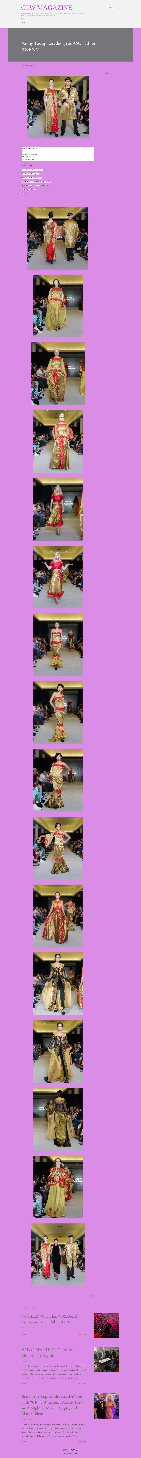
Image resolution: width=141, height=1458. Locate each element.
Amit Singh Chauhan (44, 182)
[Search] (110, 7)
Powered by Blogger (70, 1450)
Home (24, 22)
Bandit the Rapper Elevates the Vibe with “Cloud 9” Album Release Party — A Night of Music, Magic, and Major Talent (53, 1404)
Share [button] (107, 73)
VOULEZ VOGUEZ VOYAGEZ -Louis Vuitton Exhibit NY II (50, 1319)
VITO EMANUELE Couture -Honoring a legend (48, 1352)
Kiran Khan (31, 182)
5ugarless (75, 1453)
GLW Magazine (46, 7)
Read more (82, 1334)
